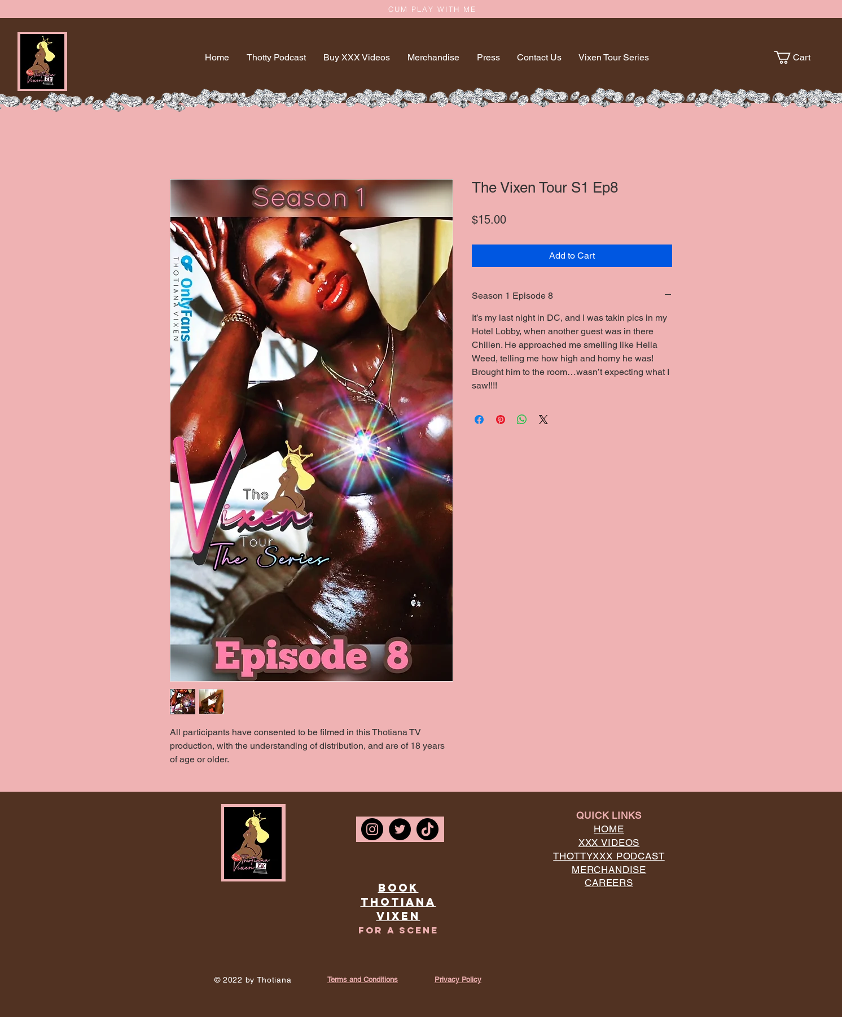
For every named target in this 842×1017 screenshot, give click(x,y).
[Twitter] (400, 829)
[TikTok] (427, 829)
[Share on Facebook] (479, 419)
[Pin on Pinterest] (500, 419)
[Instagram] (372, 829)
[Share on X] (543, 419)
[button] (798, 57)
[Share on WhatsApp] (522, 419)
